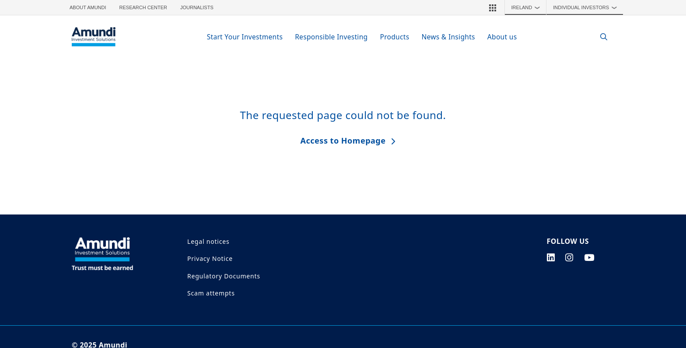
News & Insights (448, 37)
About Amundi (88, 7)
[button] (492, 7)
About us (502, 37)
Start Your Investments (245, 37)
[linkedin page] (551, 257)
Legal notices (208, 241)
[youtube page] (589, 257)
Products (394, 37)
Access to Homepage (343, 140)
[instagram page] (569, 257)
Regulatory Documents (223, 276)
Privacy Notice (210, 258)
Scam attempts (211, 293)
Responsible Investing (331, 37)
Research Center (143, 7)
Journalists (197, 7)
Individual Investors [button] (587, 7)
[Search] (599, 37)
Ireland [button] (527, 7)
